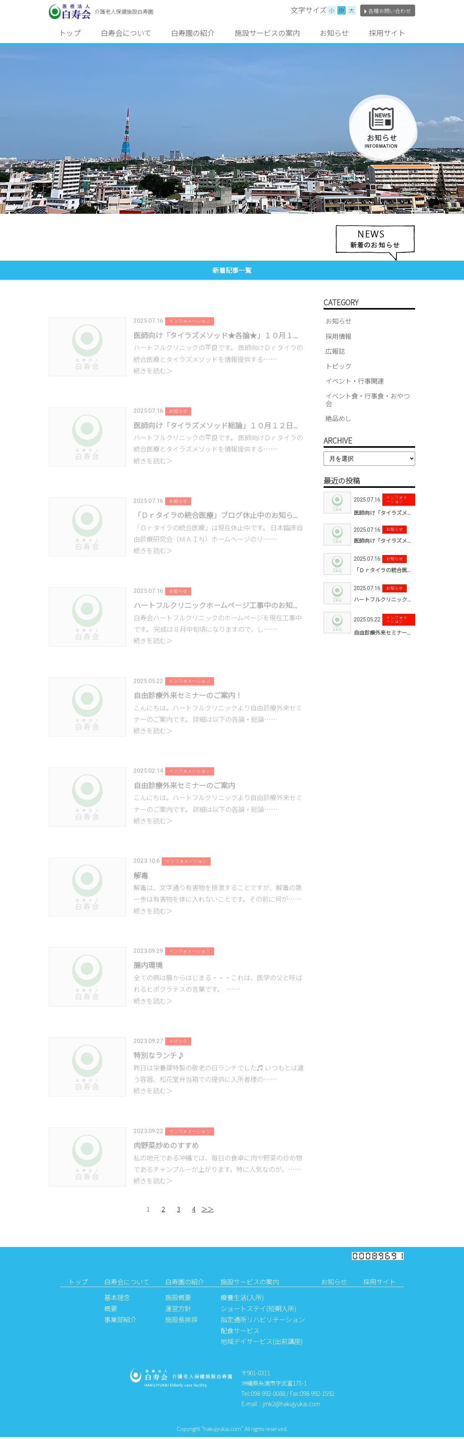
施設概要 (178, 1299)
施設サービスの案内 (267, 32)
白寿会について (126, 32)
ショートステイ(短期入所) (258, 1310)
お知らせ (334, 32)
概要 (110, 1310)
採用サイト (387, 32)
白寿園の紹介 (192, 32)
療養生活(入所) (242, 1299)
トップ (70, 32)
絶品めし (338, 418)
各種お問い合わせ (387, 11)
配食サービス (240, 1332)
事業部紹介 (120, 1321)
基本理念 (117, 1299)
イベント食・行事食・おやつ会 (367, 399)
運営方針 (178, 1310)
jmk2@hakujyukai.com (291, 1405)
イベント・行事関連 (354, 381)
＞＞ (207, 1210)
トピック (338, 366)
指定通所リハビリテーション (263, 1321)
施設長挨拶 (181, 1321)
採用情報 (338, 336)
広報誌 (335, 351)
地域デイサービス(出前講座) (262, 1343)
